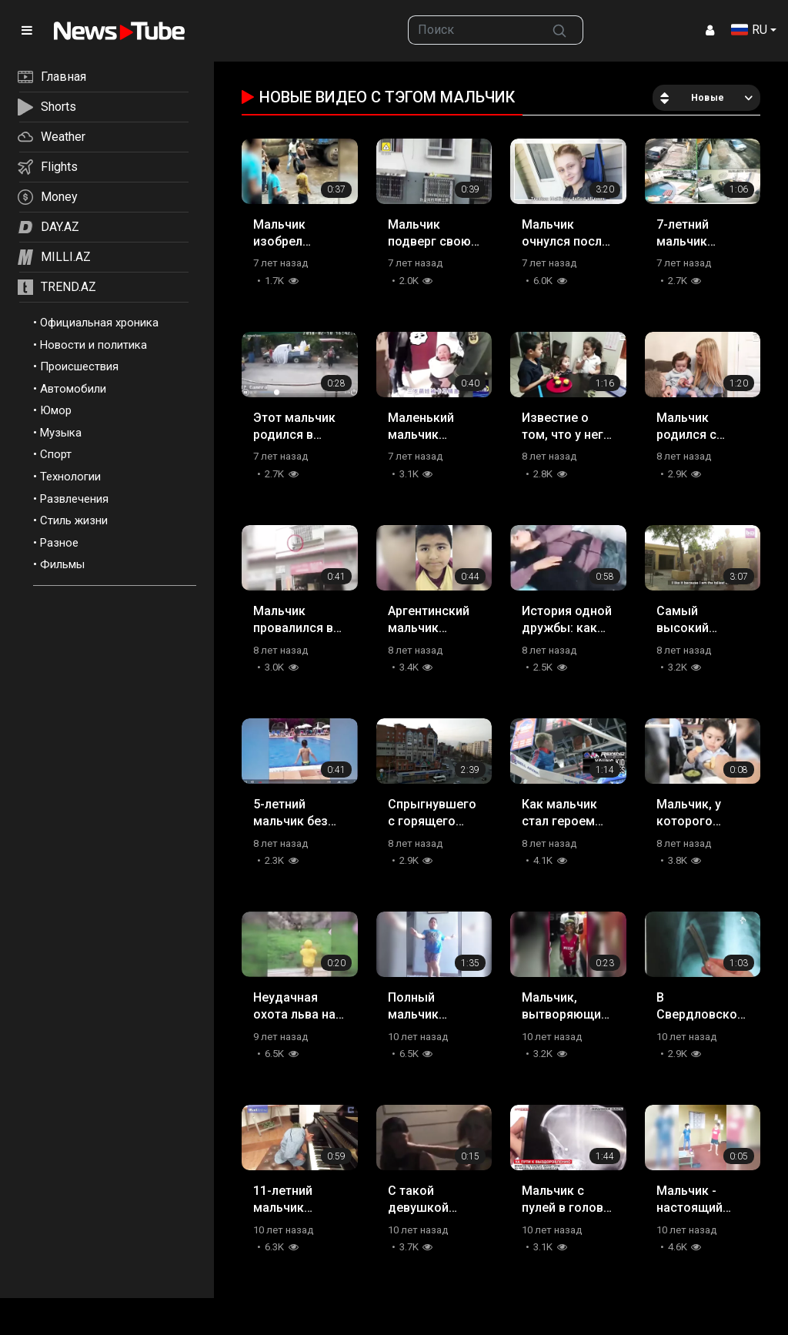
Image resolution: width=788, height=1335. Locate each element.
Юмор (56, 410)
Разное (59, 543)
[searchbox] (472, 30)
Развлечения (74, 499)
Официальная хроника (99, 323)
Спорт (56, 454)
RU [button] (749, 29)
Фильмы (62, 564)
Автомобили (73, 389)
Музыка (61, 433)
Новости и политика (93, 345)
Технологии (70, 476)
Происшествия (79, 366)
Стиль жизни (74, 520)
